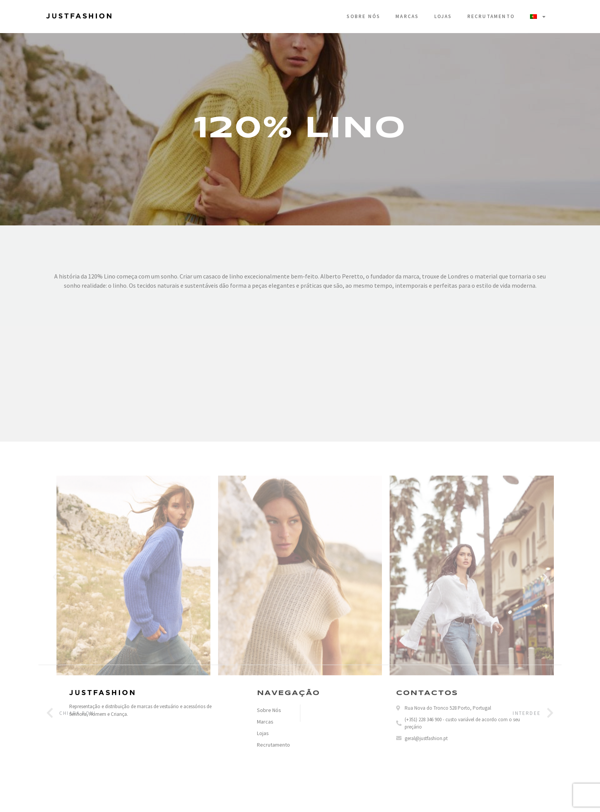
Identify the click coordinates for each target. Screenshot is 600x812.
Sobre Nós (363, 16)
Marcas (406, 16)
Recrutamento (491, 16)
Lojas (443, 16)
